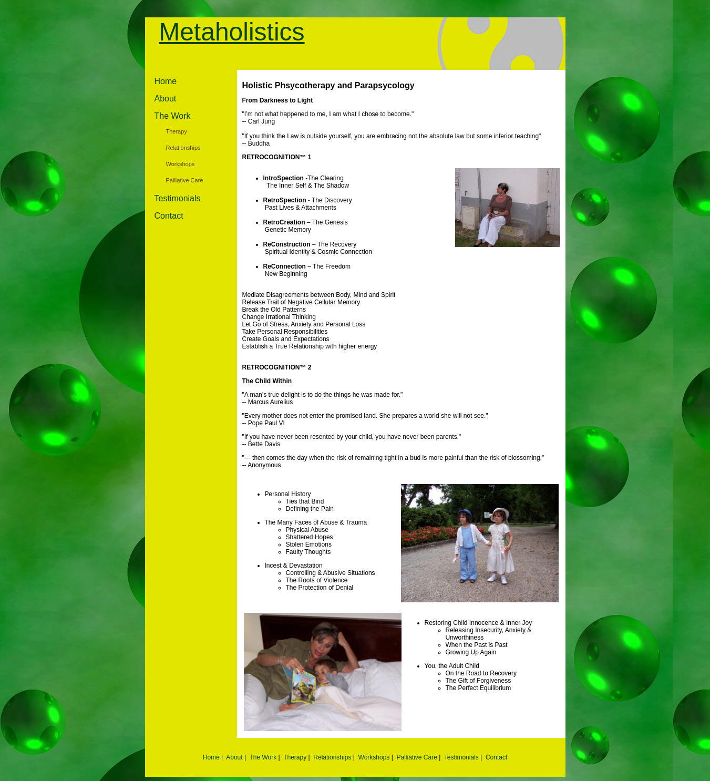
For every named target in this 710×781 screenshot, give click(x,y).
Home (166, 81)
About (166, 98)
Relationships (183, 147)
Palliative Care (184, 180)
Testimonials (178, 198)
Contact (169, 215)
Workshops (180, 164)
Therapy (176, 131)
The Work (173, 115)
